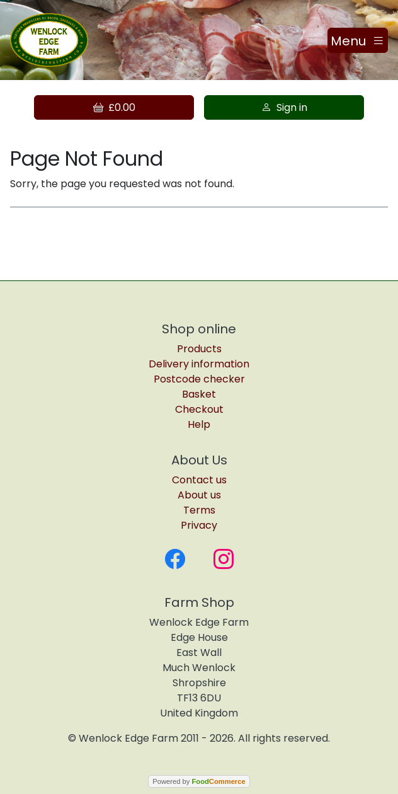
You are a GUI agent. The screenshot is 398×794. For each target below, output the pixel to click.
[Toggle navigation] (357, 40)
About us (199, 495)
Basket (199, 394)
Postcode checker (199, 379)
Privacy (199, 525)
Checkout (199, 409)
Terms (199, 510)
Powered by (198, 781)
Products (199, 349)
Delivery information (199, 364)
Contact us (199, 480)
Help (199, 424)
